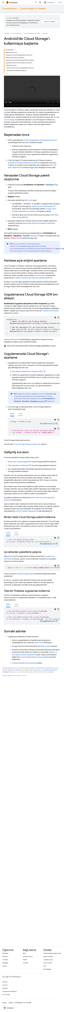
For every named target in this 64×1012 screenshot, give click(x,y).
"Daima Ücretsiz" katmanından (42, 206)
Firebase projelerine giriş (25, 574)
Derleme (45, 33)
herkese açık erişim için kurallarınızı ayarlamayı (38, 223)
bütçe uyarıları (45, 646)
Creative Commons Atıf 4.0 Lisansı (39, 668)
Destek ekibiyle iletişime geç (52, 953)
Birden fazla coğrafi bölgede (18, 462)
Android (5, 982)
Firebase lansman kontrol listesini (24, 663)
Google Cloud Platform (9, 991)
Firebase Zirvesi (28, 956)
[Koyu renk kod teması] (55, 317)
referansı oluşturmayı (27, 444)
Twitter (25, 960)
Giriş (60, 2)
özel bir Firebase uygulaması (26, 511)
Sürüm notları (47, 963)
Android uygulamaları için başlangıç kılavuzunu (40, 140)
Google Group (48, 960)
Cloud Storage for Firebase (33, 8)
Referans (5, 956)
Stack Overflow (48, 956)
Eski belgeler (47, 969)
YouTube (25, 963)
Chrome (5, 985)
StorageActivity (47, 423)
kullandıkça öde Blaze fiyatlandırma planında (24, 163)
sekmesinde (37, 401)
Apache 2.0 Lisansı (13, 670)
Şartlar (4, 1002)
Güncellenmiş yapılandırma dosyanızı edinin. (27, 371)
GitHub (4, 966)
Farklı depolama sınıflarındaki (18, 465)
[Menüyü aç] (3, 2)
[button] (32, 346)
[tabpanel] (34, 427)
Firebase (6, 33)
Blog (24, 953)
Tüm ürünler (6, 994)
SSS (35, 251)
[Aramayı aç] (36, 2)
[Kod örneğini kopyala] (58, 317)
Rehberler (5, 953)
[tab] (12, 414)
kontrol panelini (34, 657)
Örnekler (5, 960)
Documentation (9, 8)
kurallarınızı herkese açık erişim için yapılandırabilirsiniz (33, 278)
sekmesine (30, 236)
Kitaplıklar (5, 963)
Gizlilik (10, 1002)
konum (29, 200)
